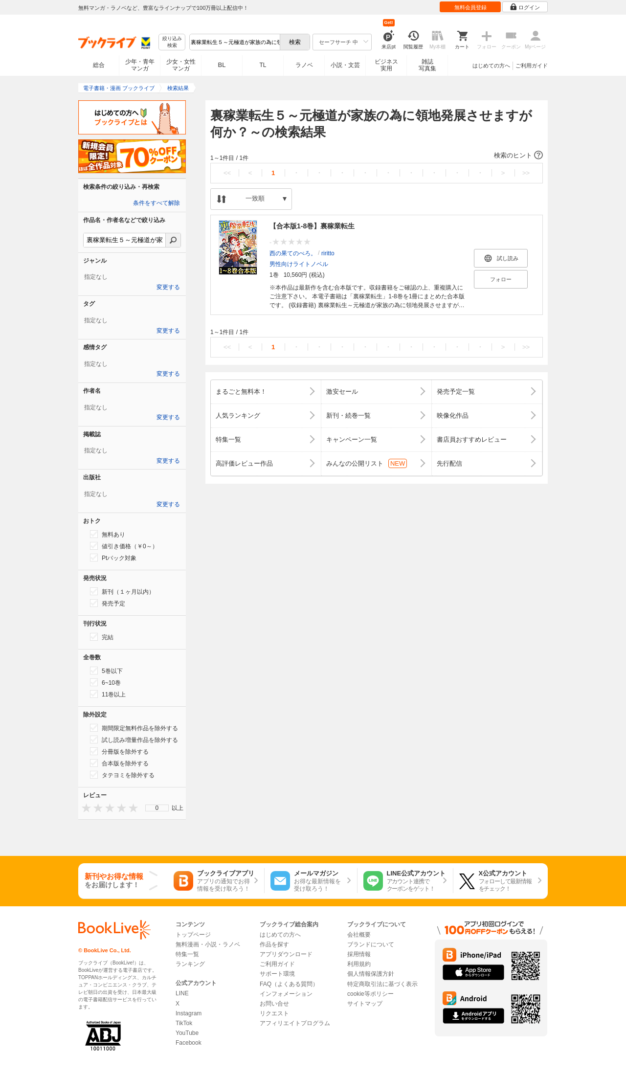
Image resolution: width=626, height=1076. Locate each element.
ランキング (190, 964)
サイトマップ (364, 1003)
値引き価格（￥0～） (124, 546)
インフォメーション (286, 993)
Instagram (188, 1013)
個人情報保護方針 (370, 973)
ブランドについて (370, 944)
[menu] (157, 808)
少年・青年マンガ (140, 65)
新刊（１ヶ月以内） (122, 591)
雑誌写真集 (427, 65)
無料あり (107, 534)
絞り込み (172, 42)
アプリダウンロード (286, 954)
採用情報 (359, 954)
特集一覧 (187, 954)
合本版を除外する (119, 763)
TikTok (184, 1023)
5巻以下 (106, 670)
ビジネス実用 (386, 65)
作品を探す (274, 944)
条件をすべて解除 (156, 203)
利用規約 (359, 964)
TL (262, 65)
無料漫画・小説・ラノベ (208, 944)
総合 (99, 65)
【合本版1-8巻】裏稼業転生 (312, 226)
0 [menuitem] (157, 808)
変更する (168, 287)
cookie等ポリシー (370, 993)
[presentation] (84, 807)
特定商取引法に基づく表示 (382, 984)
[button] (376, 155)
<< (227, 173)
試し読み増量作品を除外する (134, 739)
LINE (182, 993)
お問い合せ (274, 1003)
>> (526, 173)
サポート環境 (277, 973)
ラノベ (304, 65)
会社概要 (359, 934)
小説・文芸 (345, 65)
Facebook (188, 1042)
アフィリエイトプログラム (295, 1023)
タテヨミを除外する (122, 775)
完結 (101, 637)
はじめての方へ (491, 65)
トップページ (193, 934)
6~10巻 (105, 682)
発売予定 (107, 603)
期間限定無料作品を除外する (134, 728)
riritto (328, 253)
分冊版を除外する (119, 751)
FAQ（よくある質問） (289, 984)
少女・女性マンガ (181, 65)
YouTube (187, 1033)
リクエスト (274, 1013)
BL (222, 64)
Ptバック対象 (113, 557)
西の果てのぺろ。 (292, 253)
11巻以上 (108, 694)
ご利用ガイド (531, 65)
